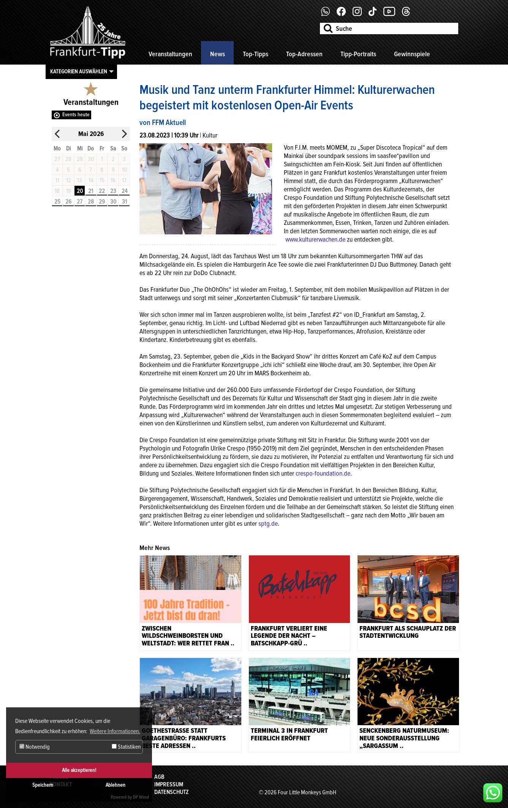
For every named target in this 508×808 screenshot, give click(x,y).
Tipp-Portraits (358, 54)
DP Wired (141, 797)
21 (90, 191)
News (217, 54)
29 (102, 202)
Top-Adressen (304, 54)
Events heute (76, 114)
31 (124, 202)
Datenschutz (171, 792)
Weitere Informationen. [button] (115, 731)
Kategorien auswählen (78, 71)
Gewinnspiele (412, 54)
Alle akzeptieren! (79, 770)
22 (102, 191)
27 (79, 202)
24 (124, 191)
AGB (159, 777)
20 (80, 191)
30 (113, 202)
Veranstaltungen (170, 54)
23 (113, 191)
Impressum (168, 784)
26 (68, 202)
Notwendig (34, 747)
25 (57, 202)
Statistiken (126, 747)
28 (91, 202)
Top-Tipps (255, 54)
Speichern (42, 785)
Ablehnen (115, 785)
